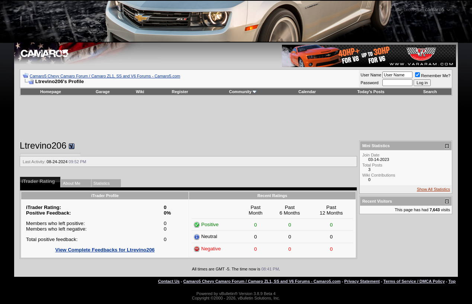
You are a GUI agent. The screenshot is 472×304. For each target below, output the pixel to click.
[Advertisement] (235, 118)
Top (452, 281)
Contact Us (169, 281)
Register (180, 91)
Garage (103, 91)
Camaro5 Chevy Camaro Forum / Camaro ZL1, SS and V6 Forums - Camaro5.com (105, 76)
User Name (370, 75)
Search (430, 91)
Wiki (140, 91)
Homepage (50, 91)
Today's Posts (370, 91)
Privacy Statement (362, 281)
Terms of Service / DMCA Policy (414, 281)
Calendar (307, 91)
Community (243, 91)
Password (369, 82)
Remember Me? (432, 75)
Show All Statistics (433, 189)
